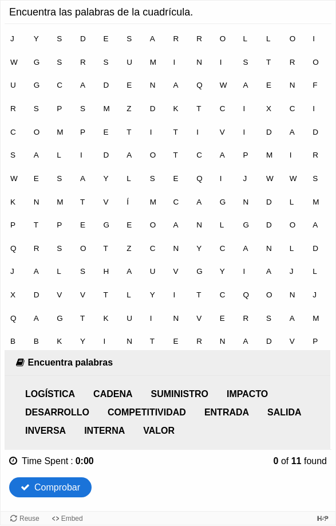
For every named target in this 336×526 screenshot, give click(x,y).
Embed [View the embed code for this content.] (72, 519)
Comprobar (50, 487)
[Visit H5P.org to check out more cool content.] (323, 518)
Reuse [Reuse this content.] (29, 519)
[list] (167, 412)
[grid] (167, 187)
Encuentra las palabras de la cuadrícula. (101, 12)
